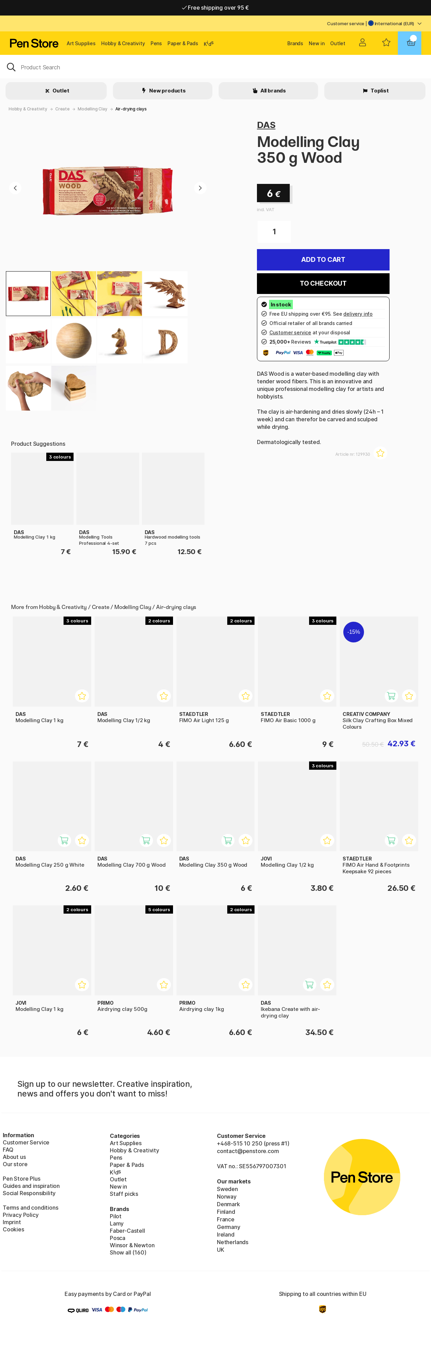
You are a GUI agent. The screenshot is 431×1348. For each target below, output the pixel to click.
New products (167, 90)
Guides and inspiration (31, 1185)
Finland (226, 1211)
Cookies (13, 1229)
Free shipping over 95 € (215, 7)
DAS (266, 124)
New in (317, 43)
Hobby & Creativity (123, 43)
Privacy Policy (21, 1214)
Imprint (12, 1222)
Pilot (116, 1216)
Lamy (117, 1223)
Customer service (345, 23)
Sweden (227, 1188)
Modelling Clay (92, 108)
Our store (15, 1164)
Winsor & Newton (132, 1245)
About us (14, 1156)
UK (220, 1249)
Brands (295, 43)
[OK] (215, 66)
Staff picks (124, 1193)
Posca (117, 1237)
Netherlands (232, 1242)
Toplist (379, 90)
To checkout (323, 283)
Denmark (228, 1204)
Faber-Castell (127, 1230)
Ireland (225, 1234)
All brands (272, 90)
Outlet (337, 43)
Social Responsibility (29, 1193)
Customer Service (26, 1142)
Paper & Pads (182, 43)
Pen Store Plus (21, 1178)
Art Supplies (81, 43)
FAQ (8, 1149)
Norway (227, 1196)
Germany (228, 1226)
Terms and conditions (30, 1207)
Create (62, 108)
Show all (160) (128, 1252)
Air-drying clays (131, 108)
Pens (156, 43)
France (225, 1219)
